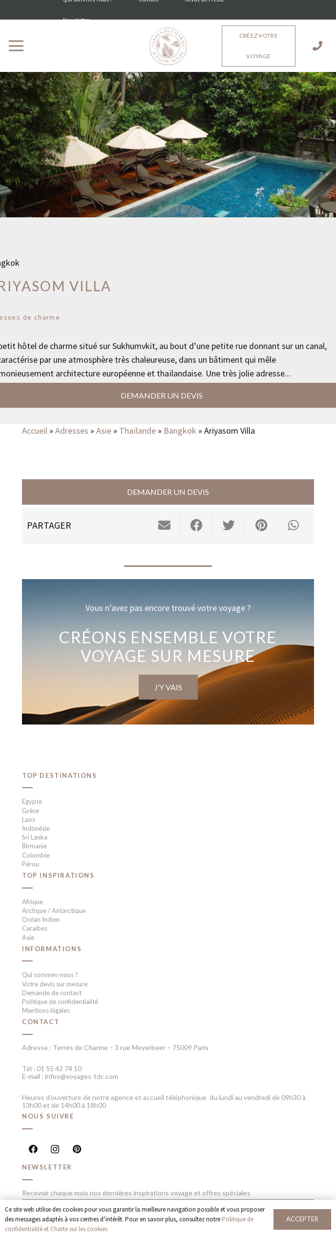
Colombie (36, 855)
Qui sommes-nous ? (50, 975)
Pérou (30, 864)
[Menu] (16, 46)
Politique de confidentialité (60, 1001)
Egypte (32, 801)
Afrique (32, 902)
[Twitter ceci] (229, 525)
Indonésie (36, 828)
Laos (28, 819)
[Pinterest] (77, 1149)
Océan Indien (41, 919)
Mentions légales (46, 1010)
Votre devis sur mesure (54, 984)
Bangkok (180, 430)
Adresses (71, 430)
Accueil (34, 430)
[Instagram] (55, 1149)
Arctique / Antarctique (53, 910)
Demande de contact (52, 993)
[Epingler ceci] (261, 525)
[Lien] (168, 47)
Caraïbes (34, 928)
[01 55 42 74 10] (317, 46)
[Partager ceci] (197, 525)
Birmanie (34, 846)
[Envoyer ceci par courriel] (164, 525)
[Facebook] (33, 1149)
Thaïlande (137, 430)
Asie (103, 430)
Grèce (30, 811)
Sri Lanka (34, 837)
